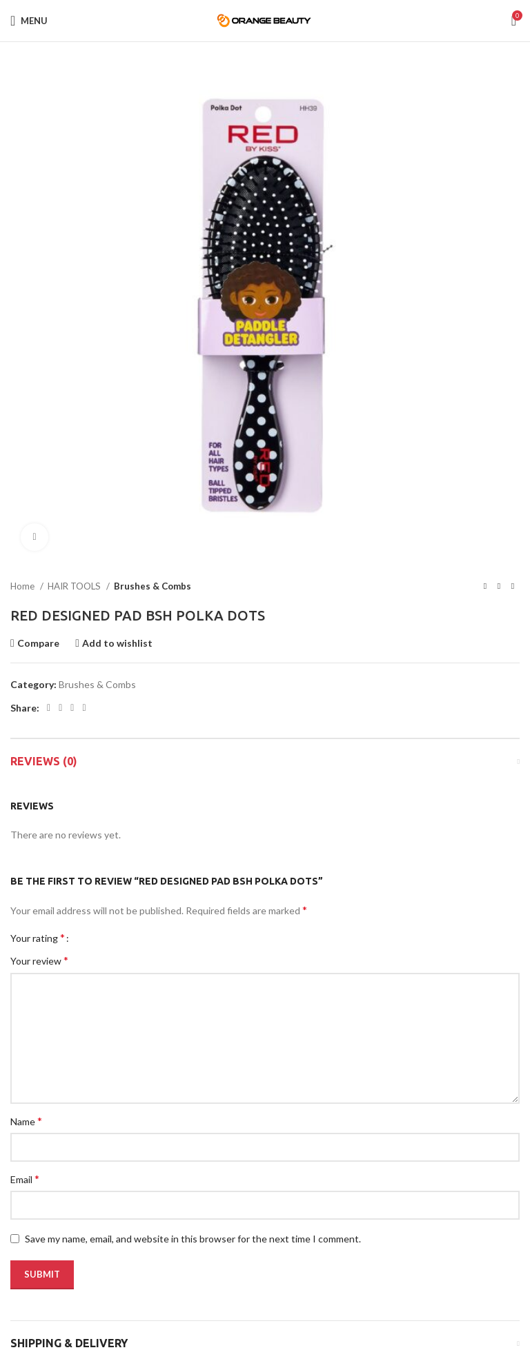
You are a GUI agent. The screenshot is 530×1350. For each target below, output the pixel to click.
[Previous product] (485, 587)
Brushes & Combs (152, 586)
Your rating (37, 937)
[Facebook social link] (49, 708)
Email (24, 1178)
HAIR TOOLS (75, 586)
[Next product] (513, 587)
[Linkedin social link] (84, 708)
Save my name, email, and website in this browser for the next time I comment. (193, 1239)
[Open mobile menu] (29, 20)
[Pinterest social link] (72, 708)
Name (26, 1120)
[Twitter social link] (60, 708)
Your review (39, 960)
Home (23, 586)
